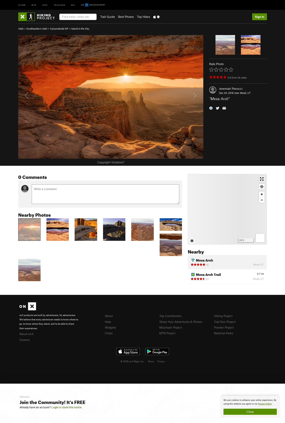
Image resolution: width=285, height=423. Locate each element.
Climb (22, 5)
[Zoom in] (262, 194)
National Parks (223, 333)
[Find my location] (262, 186)
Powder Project (224, 327)
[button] (211, 108)
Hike (45, 5)
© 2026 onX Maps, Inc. (132, 361)
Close (250, 411)
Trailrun (59, 5)
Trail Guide (107, 16)
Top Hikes (143, 16)
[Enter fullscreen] (262, 179)
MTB (34, 5)
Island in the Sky (80, 28)
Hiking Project (223, 316)
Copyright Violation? (110, 162)
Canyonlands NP (59, 28)
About (109, 316)
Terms (151, 361)
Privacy (161, 361)
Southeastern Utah (36, 28)
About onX (26, 334)
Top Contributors (170, 316)
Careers (24, 339)
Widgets (110, 327)
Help (108, 321)
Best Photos (126, 16)
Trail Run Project (225, 321)
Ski (73, 5)
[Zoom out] (262, 200)
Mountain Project (170, 327)
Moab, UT (245, 92)
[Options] (260, 238)
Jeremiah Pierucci (230, 88)
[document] (250, 406)
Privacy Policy (265, 404)
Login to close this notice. (67, 407)
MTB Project (167, 333)
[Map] (227, 209)
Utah (21, 28)
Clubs (109, 333)
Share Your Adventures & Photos (180, 321)
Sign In (259, 16)
